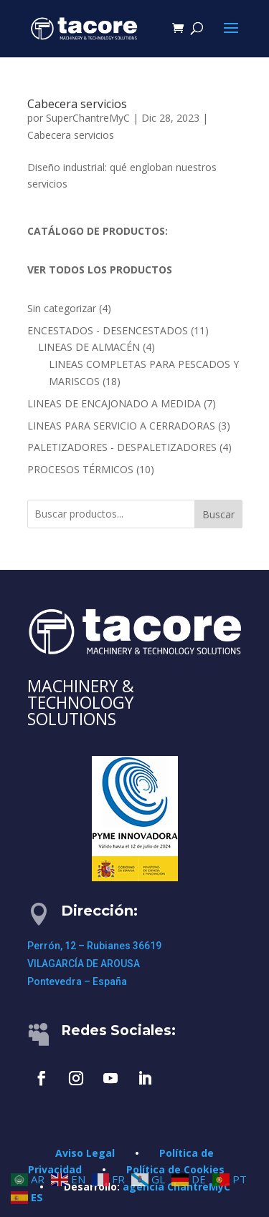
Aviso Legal (85, 1153)
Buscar (218, 514)
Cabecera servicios (77, 104)
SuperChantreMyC (88, 118)
